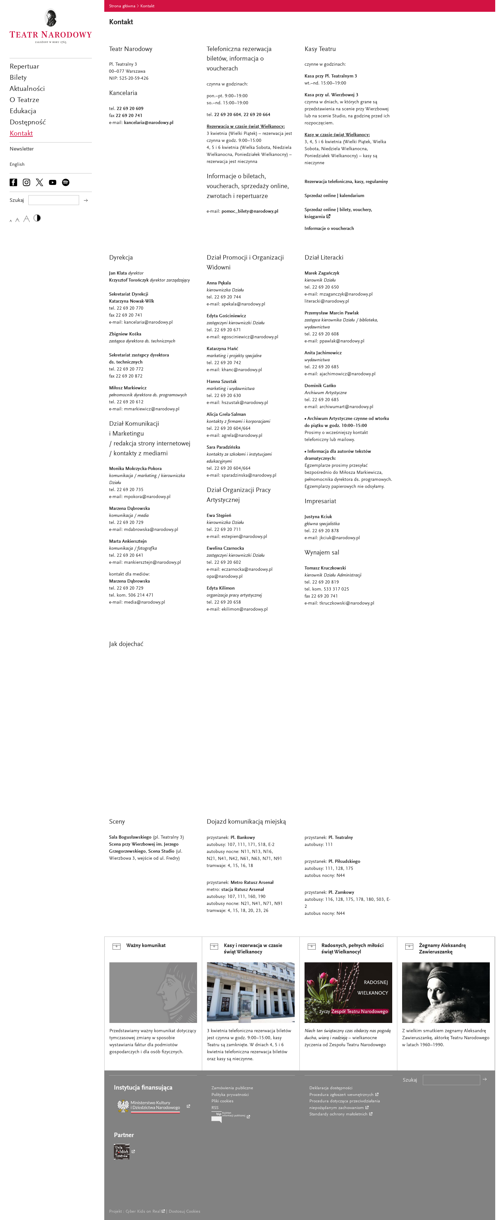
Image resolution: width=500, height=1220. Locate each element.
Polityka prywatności (230, 1095)
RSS (214, 1108)
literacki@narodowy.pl (327, 301)
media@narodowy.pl (144, 602)
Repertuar (24, 66)
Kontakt (21, 133)
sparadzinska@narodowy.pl (249, 475)
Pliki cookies (222, 1101)
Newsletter (22, 149)
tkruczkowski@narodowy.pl (347, 603)
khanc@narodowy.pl (242, 370)
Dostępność (28, 122)
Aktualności (27, 89)
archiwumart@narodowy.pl (346, 407)
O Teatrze (24, 100)
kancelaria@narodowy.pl (148, 123)
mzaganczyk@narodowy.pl (346, 294)
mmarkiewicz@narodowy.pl (152, 409)
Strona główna (122, 6)
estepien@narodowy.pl (244, 536)
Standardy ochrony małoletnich (338, 1114)
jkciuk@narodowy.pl (340, 538)
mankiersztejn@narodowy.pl (152, 562)
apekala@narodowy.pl (243, 304)
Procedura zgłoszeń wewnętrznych (341, 1095)
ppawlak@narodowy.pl (342, 341)
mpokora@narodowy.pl (147, 497)
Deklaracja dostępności (330, 1088)
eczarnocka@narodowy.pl (247, 569)
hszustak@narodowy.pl (245, 403)
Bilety (18, 78)
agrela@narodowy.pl (242, 435)
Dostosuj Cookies (184, 1211)
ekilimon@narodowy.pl (245, 609)
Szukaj (410, 1080)
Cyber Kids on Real (143, 1211)
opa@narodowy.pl (225, 576)
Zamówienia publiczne (232, 1088)
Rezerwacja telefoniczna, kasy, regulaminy (346, 182)
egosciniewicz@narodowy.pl (250, 337)
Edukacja (23, 111)
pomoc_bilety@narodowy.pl (250, 211)
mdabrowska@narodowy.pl (151, 529)
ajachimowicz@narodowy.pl (348, 374)
